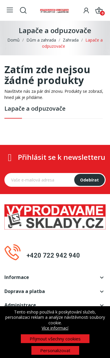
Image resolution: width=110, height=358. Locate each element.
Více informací (55, 328)
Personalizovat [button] (55, 350)
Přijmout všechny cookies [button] (55, 339)
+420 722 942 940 (53, 255)
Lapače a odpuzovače (34, 108)
